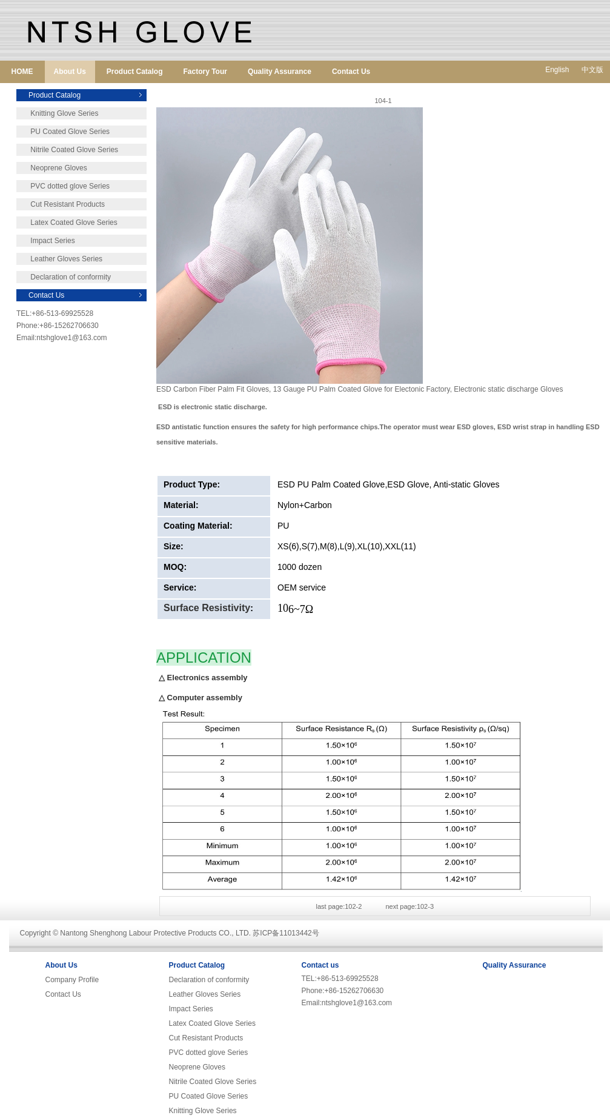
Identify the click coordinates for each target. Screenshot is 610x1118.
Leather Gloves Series (59, 259)
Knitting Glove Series (57, 113)
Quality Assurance (279, 71)
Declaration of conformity (63, 277)
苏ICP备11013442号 (286, 933)
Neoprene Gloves (51, 168)
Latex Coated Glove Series (67, 222)
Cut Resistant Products (60, 204)
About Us (70, 71)
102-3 (425, 906)
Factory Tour (205, 71)
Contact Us (351, 71)
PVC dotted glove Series (63, 186)
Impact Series (45, 240)
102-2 (353, 906)
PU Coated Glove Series (63, 131)
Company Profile (72, 980)
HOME (22, 71)
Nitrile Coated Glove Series (67, 150)
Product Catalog (135, 71)
